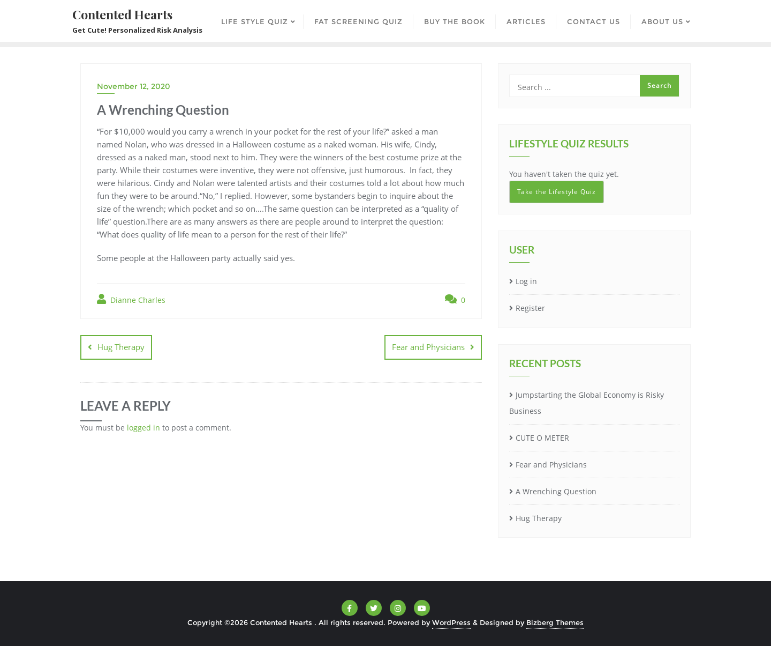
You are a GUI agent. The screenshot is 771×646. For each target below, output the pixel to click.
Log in (526, 281)
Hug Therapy (121, 346)
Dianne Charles (131, 299)
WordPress (451, 622)
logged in (143, 427)
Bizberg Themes (555, 622)
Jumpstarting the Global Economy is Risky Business (586, 403)
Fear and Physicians (428, 346)
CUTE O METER (542, 438)
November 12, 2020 (133, 86)
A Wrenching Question (556, 491)
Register (530, 308)
